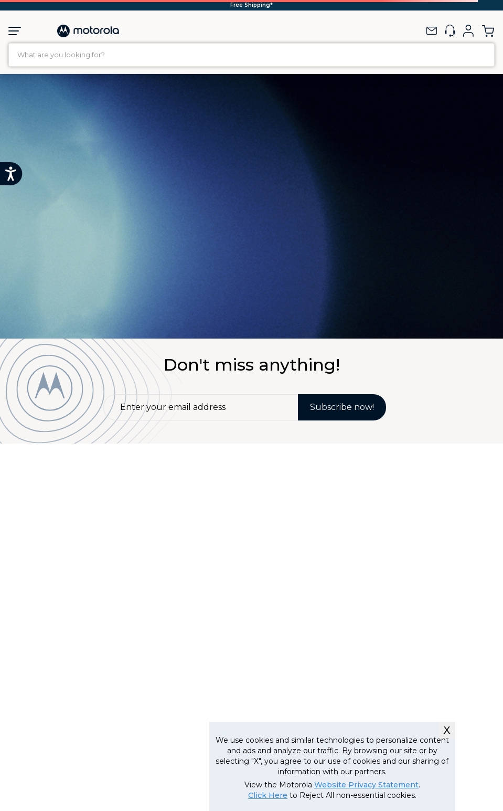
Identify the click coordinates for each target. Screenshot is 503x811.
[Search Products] (483, 55)
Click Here (267, 795)
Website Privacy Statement (366, 784)
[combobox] (251, 55)
